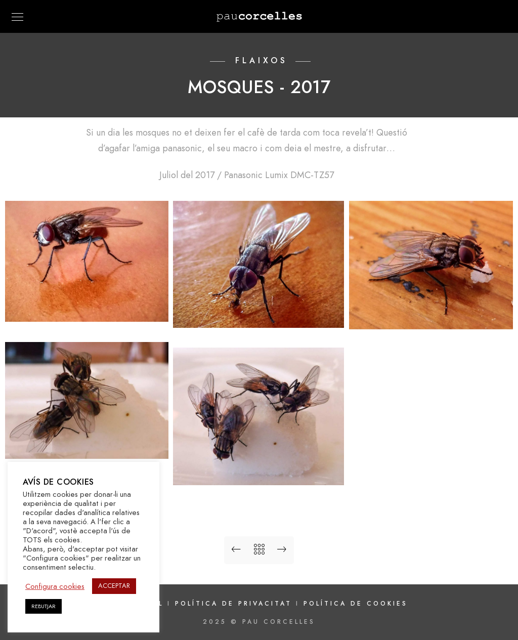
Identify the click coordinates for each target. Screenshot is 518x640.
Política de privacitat (235, 604)
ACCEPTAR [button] (114, 585)
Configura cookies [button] (54, 586)
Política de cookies (356, 604)
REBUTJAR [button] (43, 606)
